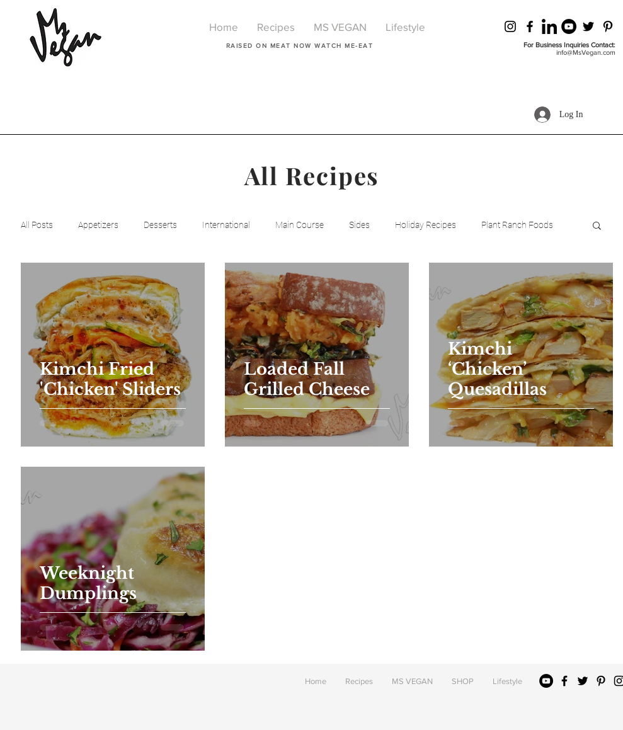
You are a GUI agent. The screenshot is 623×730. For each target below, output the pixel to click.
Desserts (160, 225)
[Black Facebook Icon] (529, 26)
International (226, 225)
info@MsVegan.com (585, 52)
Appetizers (98, 225)
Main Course (299, 225)
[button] (597, 226)
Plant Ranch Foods (517, 225)
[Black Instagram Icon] (510, 26)
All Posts (37, 225)
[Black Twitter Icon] (588, 26)
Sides (359, 225)
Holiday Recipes (425, 225)
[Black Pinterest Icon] (607, 26)
